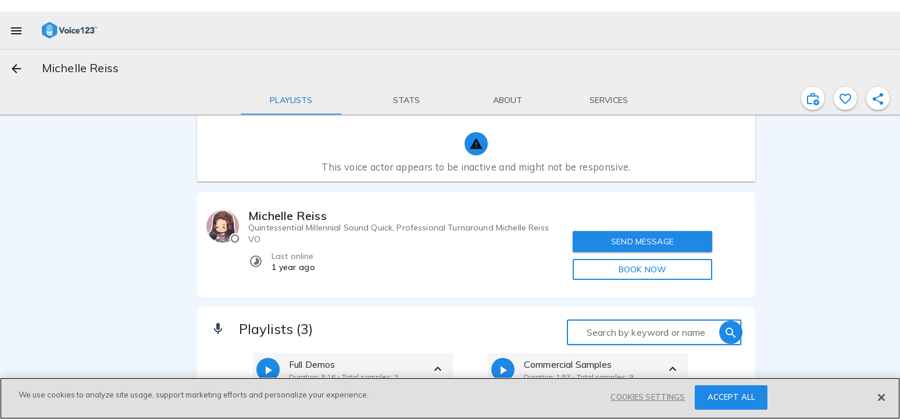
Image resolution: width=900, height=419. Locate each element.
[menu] (16, 30)
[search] (730, 332)
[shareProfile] (878, 98)
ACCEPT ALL (731, 397)
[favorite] (845, 98)
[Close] (881, 397)
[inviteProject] (812, 98)
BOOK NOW (642, 269)
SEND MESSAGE (642, 241)
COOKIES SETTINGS (647, 397)
